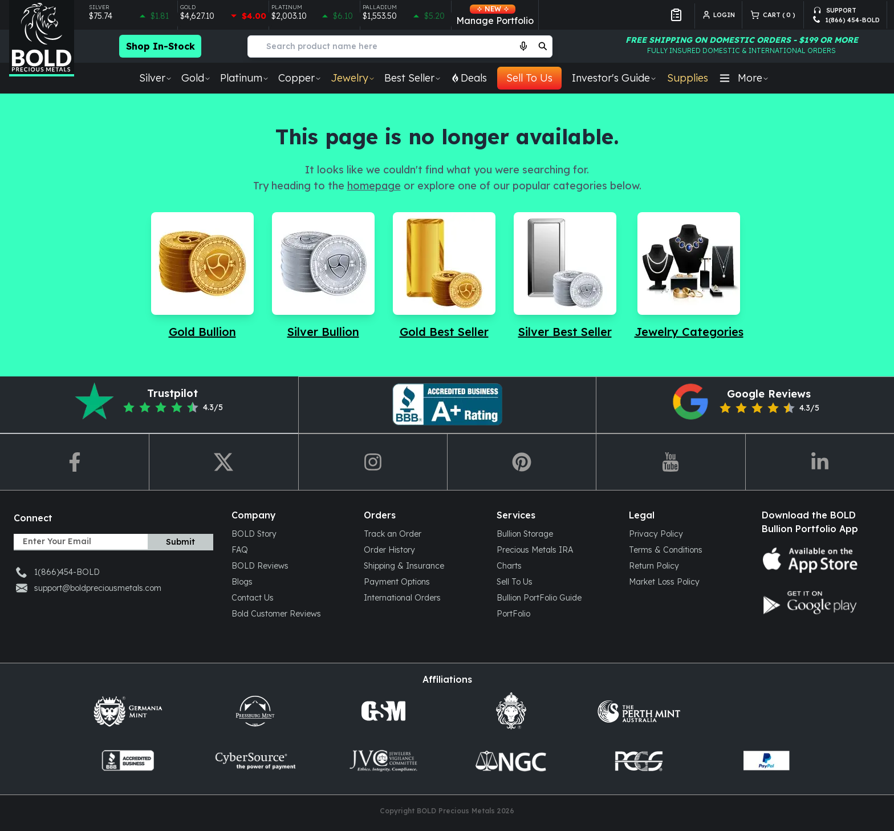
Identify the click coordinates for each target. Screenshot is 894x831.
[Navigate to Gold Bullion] (202, 276)
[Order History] (421, 549)
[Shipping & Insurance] (421, 565)
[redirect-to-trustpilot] (149, 404)
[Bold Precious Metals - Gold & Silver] (41, 38)
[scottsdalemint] (511, 711)
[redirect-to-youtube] (670, 462)
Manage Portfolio (495, 15)
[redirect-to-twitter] (223, 462)
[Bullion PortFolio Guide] (554, 597)
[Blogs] (288, 581)
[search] (543, 46)
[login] (722, 15)
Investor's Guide (614, 77)
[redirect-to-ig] (372, 462)
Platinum (244, 77)
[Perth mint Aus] (638, 711)
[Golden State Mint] (383, 711)
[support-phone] (846, 20)
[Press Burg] (255, 711)
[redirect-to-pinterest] (447, 404)
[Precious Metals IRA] (554, 549)
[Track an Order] (421, 533)
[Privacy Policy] (686, 533)
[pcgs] (638, 760)
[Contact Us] (288, 597)
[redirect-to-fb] (74, 462)
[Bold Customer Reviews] (288, 613)
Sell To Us (529, 77)
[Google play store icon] (819, 602)
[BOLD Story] (288, 533)
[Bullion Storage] (554, 533)
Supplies (687, 77)
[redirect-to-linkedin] (819, 462)
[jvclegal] (383, 760)
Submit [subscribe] (180, 542)
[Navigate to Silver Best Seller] (565, 276)
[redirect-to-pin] (521, 462)
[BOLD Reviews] (288, 565)
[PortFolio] (554, 613)
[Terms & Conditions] (686, 549)
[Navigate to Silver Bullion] (323, 276)
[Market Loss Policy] (686, 581)
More (743, 77)
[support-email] (846, 8)
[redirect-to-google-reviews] (745, 404)
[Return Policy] (686, 565)
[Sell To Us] (554, 581)
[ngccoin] (511, 760)
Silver (155, 77)
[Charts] (554, 565)
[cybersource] (255, 760)
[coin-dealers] (128, 760)
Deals (468, 77)
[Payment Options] (421, 581)
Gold (196, 77)
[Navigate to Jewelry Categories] (689, 276)
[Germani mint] (128, 711)
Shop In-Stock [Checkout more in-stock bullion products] (160, 46)
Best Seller (412, 77)
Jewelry (353, 77)
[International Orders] (421, 597)
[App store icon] (819, 560)
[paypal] (766, 760)
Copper (300, 77)
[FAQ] (288, 549)
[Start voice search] (523, 46)
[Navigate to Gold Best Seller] (444, 276)
